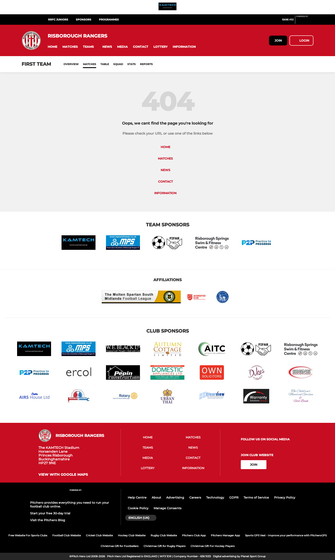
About (156, 497)
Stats (131, 64)
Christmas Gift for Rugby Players (164, 546)
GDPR (233, 497)
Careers (195, 497)
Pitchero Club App (194, 535)
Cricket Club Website (99, 535)
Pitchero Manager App (225, 535)
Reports (146, 64)
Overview (71, 64)
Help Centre (137, 497)
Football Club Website (66, 535)
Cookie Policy (138, 508)
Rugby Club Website (164, 535)
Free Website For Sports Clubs (27, 535)
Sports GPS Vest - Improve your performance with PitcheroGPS (286, 535)
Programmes (109, 19)
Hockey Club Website (131, 535)
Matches (89, 64)
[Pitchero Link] (304, 21)
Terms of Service (256, 497)
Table (104, 64)
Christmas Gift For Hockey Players (213, 546)
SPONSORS (83, 19)
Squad (118, 64)
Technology (215, 497)
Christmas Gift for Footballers (119, 546)
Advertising (175, 497)
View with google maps (63, 474)
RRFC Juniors (58, 19)
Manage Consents (167, 508)
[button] (52, 47)
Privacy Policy (284, 497)
